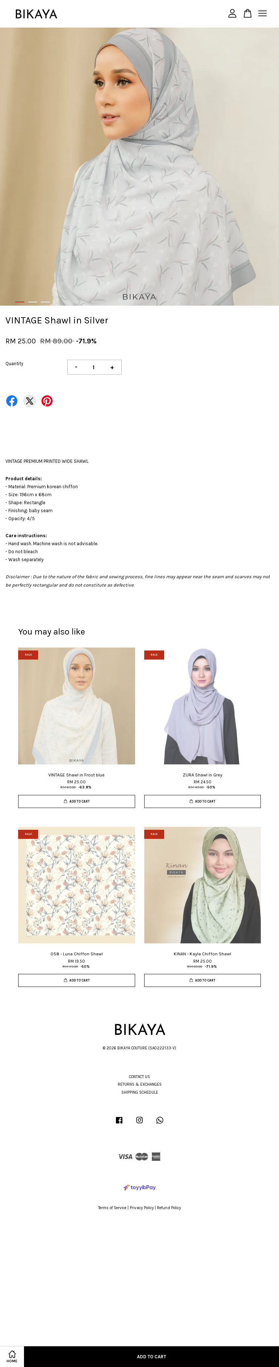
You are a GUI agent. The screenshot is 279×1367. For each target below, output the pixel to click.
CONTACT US (139, 1076)
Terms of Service (112, 1207)
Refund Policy (169, 1207)
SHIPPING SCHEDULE (139, 1092)
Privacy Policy (142, 1207)
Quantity (14, 363)
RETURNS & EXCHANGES (140, 1084)
